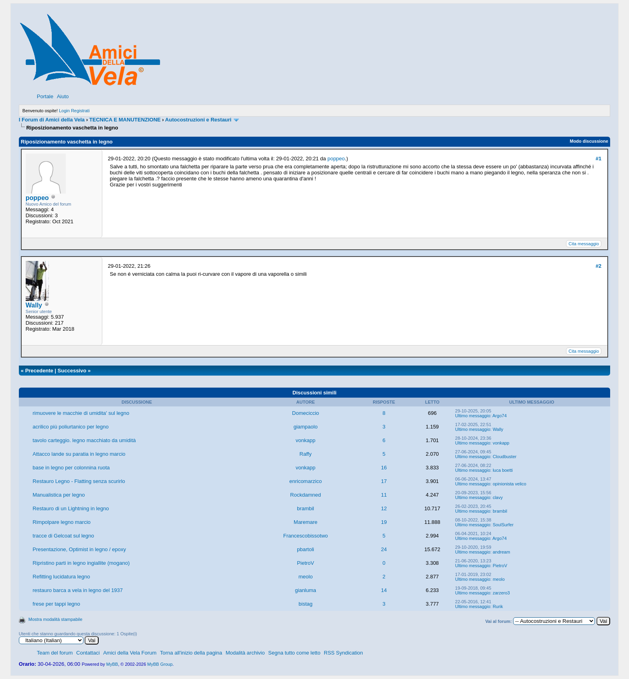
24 (384, 549)
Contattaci (88, 653)
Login (64, 110)
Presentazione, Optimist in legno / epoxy (79, 549)
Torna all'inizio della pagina (191, 653)
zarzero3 (501, 592)
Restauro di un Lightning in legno (70, 508)
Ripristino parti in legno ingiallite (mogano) (81, 563)
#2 (598, 266)
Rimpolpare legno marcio (61, 522)
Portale (45, 96)
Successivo (72, 371)
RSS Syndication (343, 653)
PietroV (305, 563)
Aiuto (63, 96)
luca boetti (503, 470)
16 (384, 468)
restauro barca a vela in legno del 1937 (77, 590)
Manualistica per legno (58, 495)
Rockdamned (305, 495)
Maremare (305, 522)
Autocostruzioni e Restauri (198, 120)
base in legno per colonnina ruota (71, 468)
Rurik (498, 606)
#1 (598, 159)
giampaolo (306, 427)
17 (384, 481)
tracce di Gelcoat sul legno (63, 536)
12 (384, 508)
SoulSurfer (503, 524)
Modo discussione (589, 141)
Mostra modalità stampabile (55, 619)
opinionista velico (509, 483)
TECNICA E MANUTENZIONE (125, 120)
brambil (305, 508)
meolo (305, 577)
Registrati (80, 110)
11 (384, 495)
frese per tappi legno (56, 604)
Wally (34, 305)
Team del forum (55, 653)
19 (384, 522)
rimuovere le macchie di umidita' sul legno (80, 413)
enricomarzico (305, 481)
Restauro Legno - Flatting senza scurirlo (78, 481)
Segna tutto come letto (294, 653)
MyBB (112, 664)
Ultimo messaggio (472, 415)
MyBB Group (159, 664)
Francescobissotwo (305, 536)
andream (501, 552)
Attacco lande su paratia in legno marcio (78, 454)
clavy (498, 497)
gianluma (305, 590)
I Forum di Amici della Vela (52, 120)
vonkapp (305, 440)
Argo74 (500, 415)
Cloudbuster (504, 456)
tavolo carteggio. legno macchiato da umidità (84, 440)
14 (384, 590)
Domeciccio (305, 413)
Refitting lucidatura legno (61, 577)
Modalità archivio (245, 653)
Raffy (306, 454)
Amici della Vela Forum (129, 653)
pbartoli (305, 549)
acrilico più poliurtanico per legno (70, 427)
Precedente (39, 371)
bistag (305, 604)
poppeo (37, 197)
